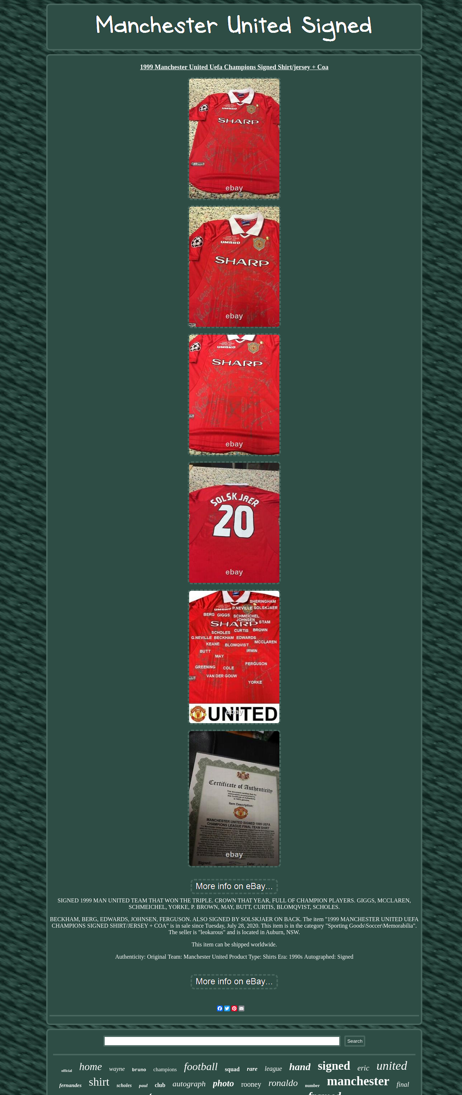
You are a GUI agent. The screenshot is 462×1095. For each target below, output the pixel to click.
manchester (358, 1081)
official (66, 1071)
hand (299, 1066)
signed (334, 1065)
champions (165, 1069)
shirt (99, 1081)
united (391, 1065)
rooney (251, 1084)
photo (223, 1083)
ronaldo (283, 1083)
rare (252, 1068)
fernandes (70, 1085)
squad (232, 1069)
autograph (189, 1083)
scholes (124, 1085)
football (201, 1066)
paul (143, 1085)
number (312, 1085)
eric (363, 1068)
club (160, 1085)
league (273, 1068)
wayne (117, 1068)
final (403, 1084)
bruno (139, 1070)
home (90, 1066)
